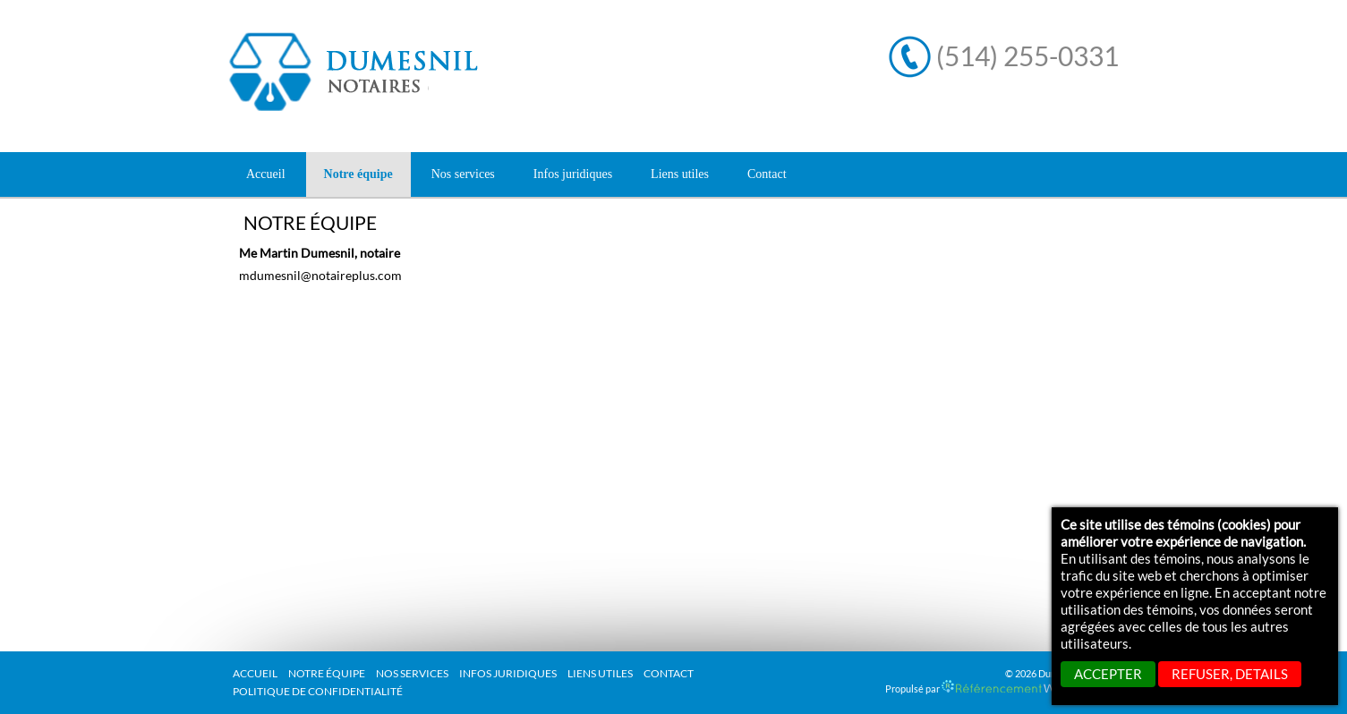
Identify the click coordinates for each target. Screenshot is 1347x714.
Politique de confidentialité (318, 691)
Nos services (412, 673)
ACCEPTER (1108, 674)
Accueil (266, 174)
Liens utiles (600, 673)
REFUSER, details (1230, 674)
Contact (669, 673)
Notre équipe (326, 673)
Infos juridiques (508, 673)
